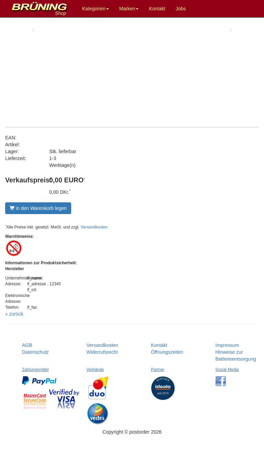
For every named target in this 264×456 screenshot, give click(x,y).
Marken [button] (129, 8)
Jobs (181, 8)
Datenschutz (35, 352)
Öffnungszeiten (167, 352)
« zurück (14, 314)
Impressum (227, 345)
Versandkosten (94, 227)
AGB (27, 345)
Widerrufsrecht (102, 352)
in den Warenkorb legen (38, 208)
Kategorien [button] (95, 8)
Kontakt (157, 8)
